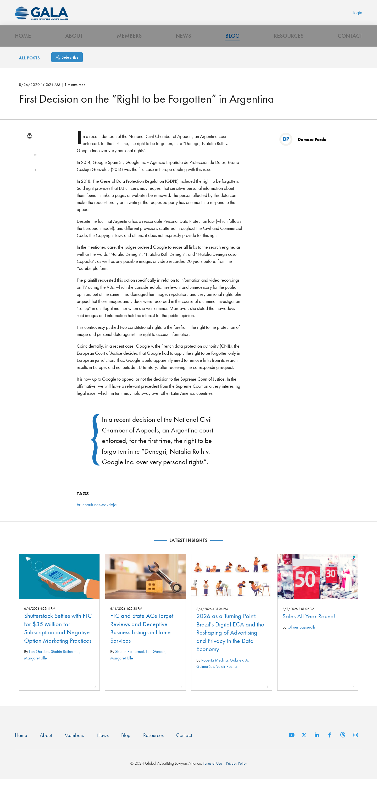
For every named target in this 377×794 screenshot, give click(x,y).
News (183, 48)
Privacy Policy (236, 778)
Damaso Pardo (312, 153)
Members (129, 48)
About (73, 48)
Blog (232, 48)
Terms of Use (212, 778)
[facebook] (29, 195)
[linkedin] (29, 180)
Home (23, 48)
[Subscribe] (67, 71)
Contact (350, 48)
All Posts (29, 72)
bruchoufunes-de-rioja (97, 518)
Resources (288, 48)
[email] (29, 150)
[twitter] (29, 165)
